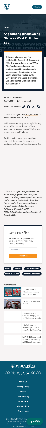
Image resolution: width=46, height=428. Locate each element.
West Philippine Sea (32, 274)
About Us (23, 381)
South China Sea (32, 268)
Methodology (23, 406)
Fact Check (23, 401)
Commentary (23, 396)
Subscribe (37, 7)
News (6, 27)
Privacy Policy (23, 386)
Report (18, 268)
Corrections (23, 411)
